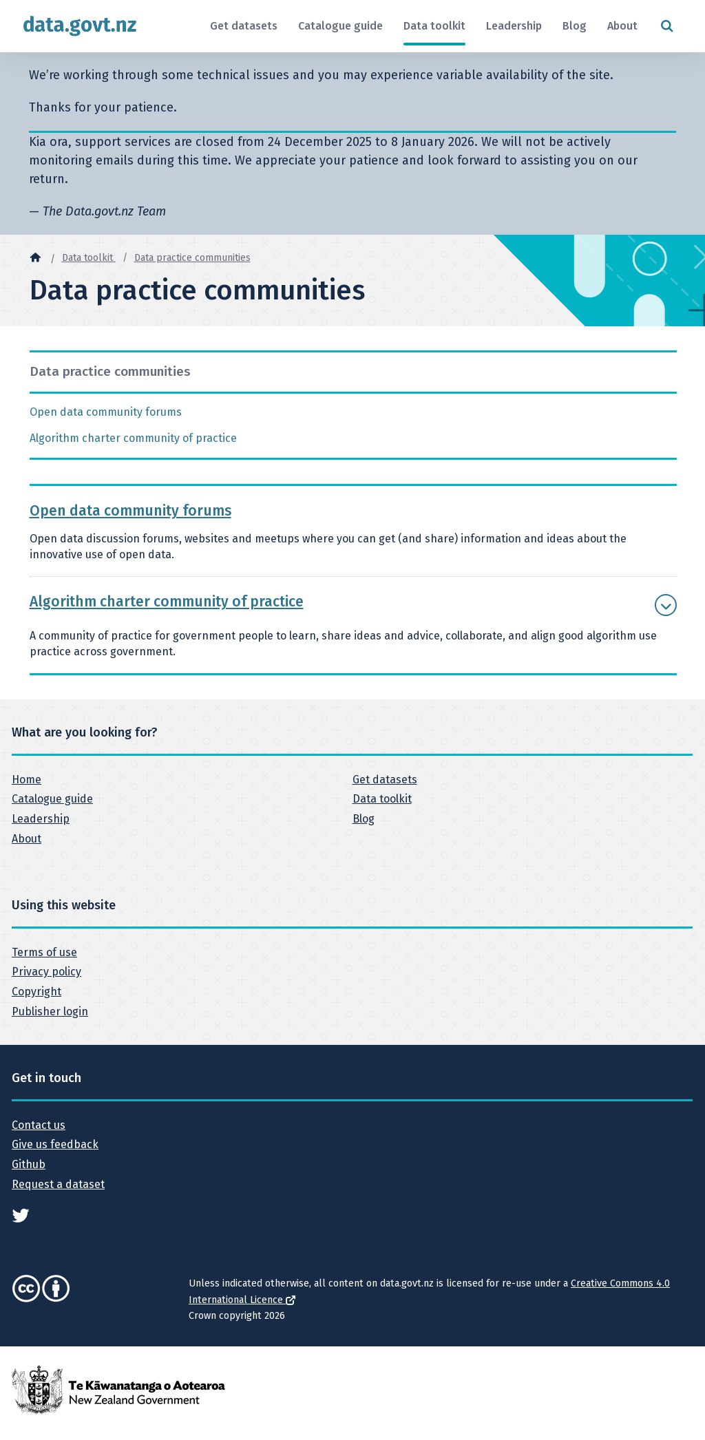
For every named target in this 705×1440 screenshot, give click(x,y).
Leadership (514, 25)
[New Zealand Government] (118, 1389)
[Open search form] (666, 26)
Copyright (36, 991)
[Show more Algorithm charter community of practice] (666, 605)
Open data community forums (106, 412)
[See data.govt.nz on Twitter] (21, 1214)
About (622, 25)
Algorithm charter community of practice (133, 438)
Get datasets (243, 25)
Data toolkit (434, 25)
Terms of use (44, 952)
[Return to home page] (79, 26)
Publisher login (50, 1011)
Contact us (38, 1125)
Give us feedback (55, 1144)
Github (28, 1164)
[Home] (35, 256)
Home (26, 779)
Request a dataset (58, 1184)
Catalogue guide (340, 25)
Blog (574, 25)
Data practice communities (192, 258)
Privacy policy (46, 971)
